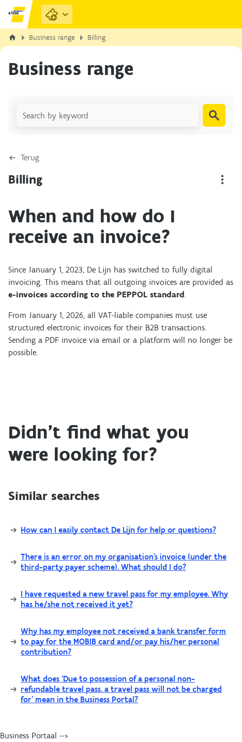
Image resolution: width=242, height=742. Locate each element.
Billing (96, 37)
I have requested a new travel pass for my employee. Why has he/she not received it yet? (124, 599)
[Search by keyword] (108, 115)
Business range (52, 37)
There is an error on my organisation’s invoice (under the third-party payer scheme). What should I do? (123, 562)
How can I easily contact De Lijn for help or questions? (118, 530)
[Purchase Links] (56, 14)
